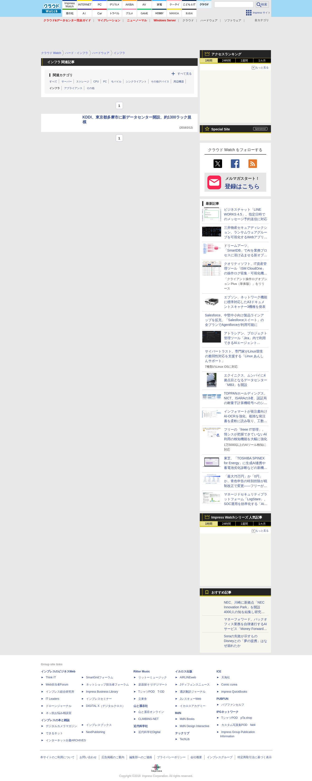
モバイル (116, 81)
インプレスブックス (99, 725)
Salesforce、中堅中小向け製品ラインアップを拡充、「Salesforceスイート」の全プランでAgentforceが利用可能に (234, 320)
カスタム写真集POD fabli (238, 725)
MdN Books (187, 719)
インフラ (54, 88)
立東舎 (142, 698)
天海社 (225, 677)
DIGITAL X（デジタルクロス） (105, 706)
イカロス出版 (183, 671)
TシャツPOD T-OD (151, 691)
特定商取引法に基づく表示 (254, 757)
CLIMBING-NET (148, 719)
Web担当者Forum (57, 684)
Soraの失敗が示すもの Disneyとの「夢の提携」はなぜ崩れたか (245, 641)
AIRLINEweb (188, 677)
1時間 (208, 60)
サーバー (66, 81)
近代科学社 (141, 726)
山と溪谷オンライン (151, 712)
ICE (219, 671)
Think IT (51, 677)
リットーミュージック (152, 677)
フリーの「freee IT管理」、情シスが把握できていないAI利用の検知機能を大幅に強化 (245, 434)
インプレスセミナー (99, 698)
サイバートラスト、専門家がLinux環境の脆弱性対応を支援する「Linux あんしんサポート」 (234, 356)
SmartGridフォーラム (99, 677)
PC (105, 81)
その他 (90, 88)
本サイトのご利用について (57, 757)
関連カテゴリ (63, 75)
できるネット (54, 733)
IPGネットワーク (228, 712)
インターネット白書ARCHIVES (66, 740)
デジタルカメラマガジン (61, 726)
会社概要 (196, 757)
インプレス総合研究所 (60, 691)
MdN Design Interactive (195, 726)
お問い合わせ (88, 757)
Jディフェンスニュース (195, 684)
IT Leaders (52, 698)
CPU (96, 81)
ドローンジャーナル (58, 706)
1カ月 (262, 60)
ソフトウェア (232, 20)
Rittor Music (142, 671)
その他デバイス (160, 81)
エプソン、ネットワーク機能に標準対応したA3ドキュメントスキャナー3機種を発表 (245, 302)
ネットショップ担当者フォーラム (107, 684)
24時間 (226, 60)
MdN (178, 713)
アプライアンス (73, 88)
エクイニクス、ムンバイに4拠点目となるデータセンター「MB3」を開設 (245, 380)
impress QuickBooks (234, 691)
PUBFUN (222, 698)
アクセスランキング (226, 54)
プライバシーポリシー (171, 757)
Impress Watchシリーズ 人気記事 (236, 517)
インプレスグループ (220, 757)
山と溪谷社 (141, 706)
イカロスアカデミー (192, 706)
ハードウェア (209, 20)
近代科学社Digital (149, 732)
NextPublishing (95, 732)
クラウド (188, 20)
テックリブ (182, 733)
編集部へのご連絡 (140, 757)
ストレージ (82, 81)
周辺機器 (178, 81)
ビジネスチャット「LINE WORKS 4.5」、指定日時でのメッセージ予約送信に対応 (245, 214)
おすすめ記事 (221, 592)
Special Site (220, 129)
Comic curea (229, 684)
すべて (53, 81)
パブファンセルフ (232, 704)
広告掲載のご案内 (113, 757)
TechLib (185, 739)
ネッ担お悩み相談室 (58, 713)
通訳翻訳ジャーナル (192, 691)
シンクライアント (136, 81)
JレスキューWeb (190, 698)
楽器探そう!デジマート (153, 684)
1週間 (244, 60)
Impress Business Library (102, 691)
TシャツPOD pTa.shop (236, 717)
